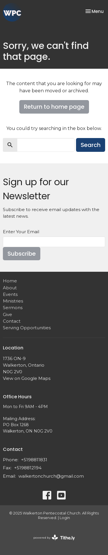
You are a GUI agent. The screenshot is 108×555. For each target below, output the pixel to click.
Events (10, 294)
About (10, 287)
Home (10, 281)
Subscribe (21, 254)
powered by (54, 537)
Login (65, 518)
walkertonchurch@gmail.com (51, 476)
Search (91, 145)
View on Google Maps (26, 378)
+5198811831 (34, 459)
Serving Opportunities (27, 327)
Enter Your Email (21, 231)
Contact (11, 321)
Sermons (12, 307)
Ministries (13, 301)
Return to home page (54, 107)
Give (7, 314)
